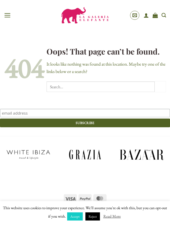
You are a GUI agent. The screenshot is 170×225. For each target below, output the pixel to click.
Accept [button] (75, 216)
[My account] (146, 15)
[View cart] (155, 15)
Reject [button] (93, 216)
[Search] (164, 15)
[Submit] (160, 86)
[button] (7, 15)
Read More (112, 216)
